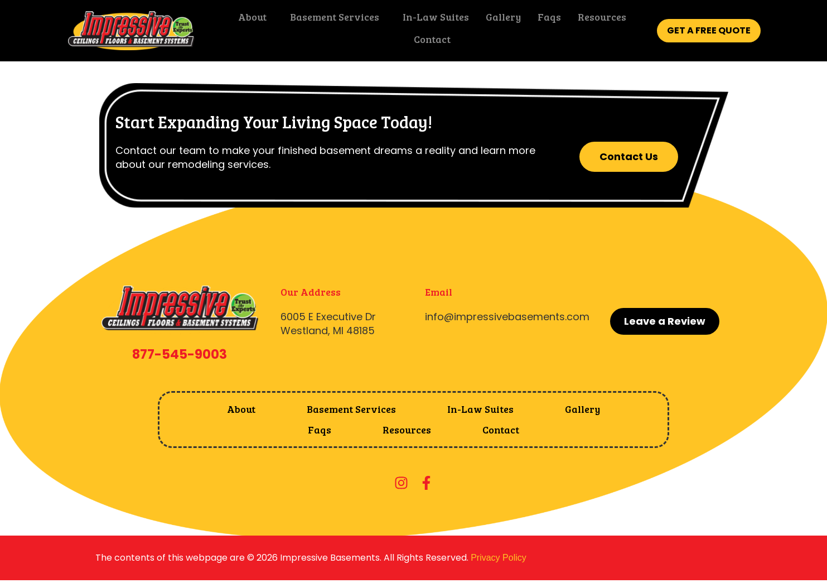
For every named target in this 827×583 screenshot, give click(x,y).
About (248, 19)
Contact (428, 42)
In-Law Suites (432, 19)
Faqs (545, 19)
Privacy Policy (498, 557)
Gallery (499, 19)
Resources (598, 19)
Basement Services (330, 19)
